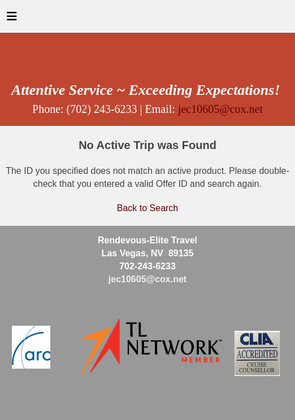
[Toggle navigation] (12, 19)
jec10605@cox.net (220, 109)
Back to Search (148, 208)
